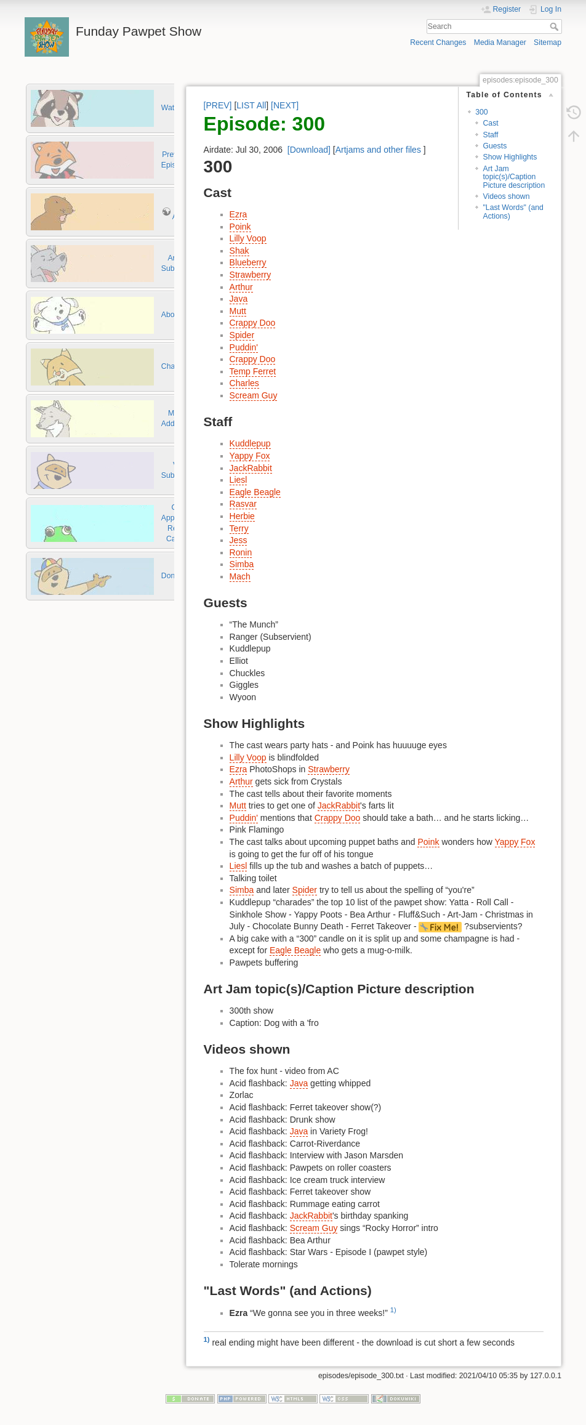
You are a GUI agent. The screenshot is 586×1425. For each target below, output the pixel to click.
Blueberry (248, 262)
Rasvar (243, 504)
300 (481, 112)
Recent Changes (438, 42)
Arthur (241, 287)
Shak (239, 251)
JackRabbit (251, 468)
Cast (490, 123)
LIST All (251, 105)
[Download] (309, 150)
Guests (495, 146)
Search (555, 26)
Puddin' (244, 347)
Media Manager (500, 42)
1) (393, 1310)
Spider (242, 335)
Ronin (241, 552)
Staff (490, 135)
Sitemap (547, 42)
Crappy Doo (253, 323)
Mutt (238, 311)
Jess (238, 540)
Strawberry (250, 275)
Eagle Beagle (255, 492)
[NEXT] (285, 105)
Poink (240, 227)
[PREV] (218, 105)
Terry (239, 528)
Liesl (238, 480)
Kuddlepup (250, 443)
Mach (240, 576)
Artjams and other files (378, 150)
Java (239, 299)
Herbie (242, 516)
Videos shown (506, 196)
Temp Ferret (253, 371)
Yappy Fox (250, 456)
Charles (244, 383)
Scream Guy (254, 395)
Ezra (238, 214)
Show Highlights (510, 157)
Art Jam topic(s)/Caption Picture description (514, 177)
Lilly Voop (248, 238)
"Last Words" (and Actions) (513, 211)
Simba (242, 564)
